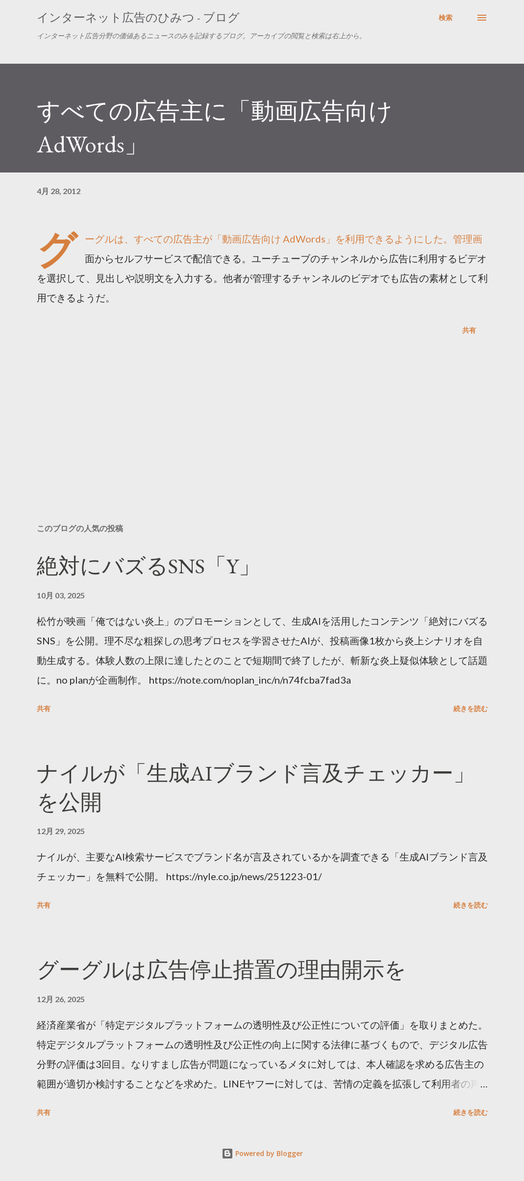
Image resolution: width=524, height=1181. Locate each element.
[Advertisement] (262, 439)
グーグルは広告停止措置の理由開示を (221, 970)
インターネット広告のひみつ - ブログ (138, 17)
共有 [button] (469, 330)
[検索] (445, 18)
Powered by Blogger (262, 1153)
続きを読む (470, 708)
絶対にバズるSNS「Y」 (148, 566)
